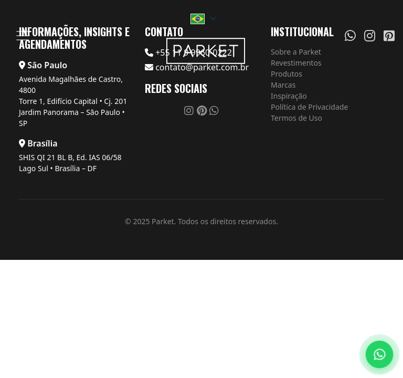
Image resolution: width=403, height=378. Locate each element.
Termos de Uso (296, 118)
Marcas (283, 85)
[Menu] (22, 36)
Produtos (286, 74)
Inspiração (289, 96)
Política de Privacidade (309, 107)
